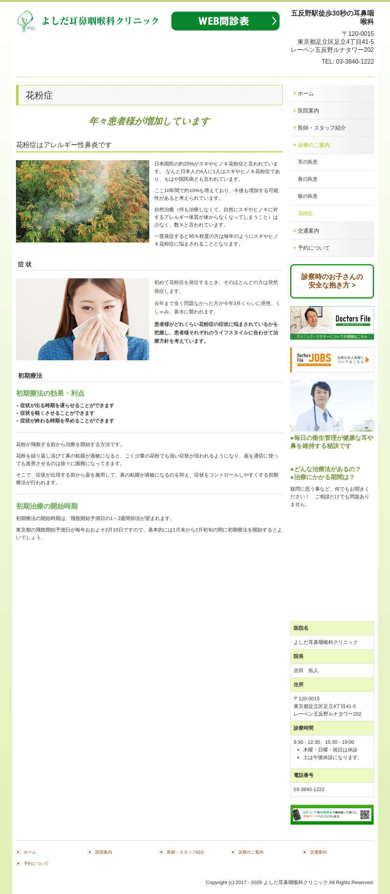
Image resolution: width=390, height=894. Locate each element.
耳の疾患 (308, 162)
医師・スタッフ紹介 (322, 128)
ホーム (306, 93)
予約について (314, 248)
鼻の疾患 (308, 179)
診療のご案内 (314, 145)
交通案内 (308, 231)
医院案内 (308, 111)
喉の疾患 (308, 196)
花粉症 (305, 213)
